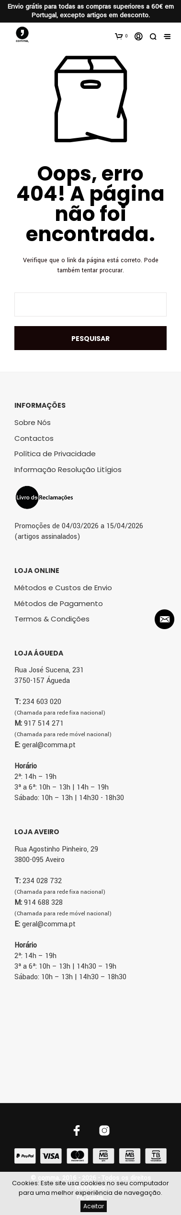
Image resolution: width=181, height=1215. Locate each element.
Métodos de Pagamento (58, 603)
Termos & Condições (52, 619)
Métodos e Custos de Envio (63, 588)
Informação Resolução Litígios (68, 469)
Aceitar (93, 1206)
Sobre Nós (32, 422)
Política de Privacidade (55, 454)
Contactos (34, 438)
